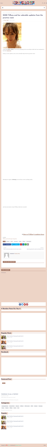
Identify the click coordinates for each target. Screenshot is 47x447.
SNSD (12, 241)
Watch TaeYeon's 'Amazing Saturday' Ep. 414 (15, 336)
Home (45, 445)
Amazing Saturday (5, 406)
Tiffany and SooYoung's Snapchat (10, 238)
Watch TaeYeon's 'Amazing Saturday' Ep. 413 (15, 421)
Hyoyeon (17, 406)
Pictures (7, 241)
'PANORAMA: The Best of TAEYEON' (9, 394)
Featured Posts (11, 406)
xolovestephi (29, 241)
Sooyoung (15, 241)
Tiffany (24, 241)
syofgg (20, 241)
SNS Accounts (27, 406)
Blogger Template (18, 445)
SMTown (21, 406)
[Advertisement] (23, 321)
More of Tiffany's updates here (33, 234)
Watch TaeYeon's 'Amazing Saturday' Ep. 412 (15, 341)
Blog (9, 445)
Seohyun (35, 406)
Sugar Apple (6, 20)
